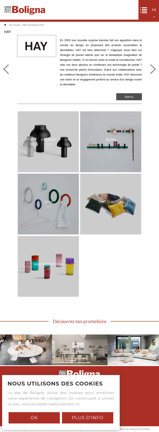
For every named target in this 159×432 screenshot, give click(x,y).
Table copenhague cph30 (33, 25)
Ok (34, 417)
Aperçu (129, 96)
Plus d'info (87, 417)
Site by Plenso (143, 429)
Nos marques (15, 25)
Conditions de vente (124, 429)
